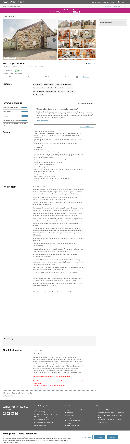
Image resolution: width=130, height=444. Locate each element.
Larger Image (10, 57)
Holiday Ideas (117, 6)
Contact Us (106, 2)
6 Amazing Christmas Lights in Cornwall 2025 (111, 412)
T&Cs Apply (76, 12)
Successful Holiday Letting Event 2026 (109, 410)
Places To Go (108, 6)
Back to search (10, 16)
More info (69, 423)
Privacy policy (71, 412)
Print (95, 63)
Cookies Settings (87, 437)
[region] (65, 437)
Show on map (86, 77)
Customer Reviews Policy (74, 420)
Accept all (112, 437)
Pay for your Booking (73, 425)
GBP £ (113, 2)
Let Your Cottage (96, 2)
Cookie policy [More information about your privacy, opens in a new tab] (14, 442)
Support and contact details (75, 410)
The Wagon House (14, 63)
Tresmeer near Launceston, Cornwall (24, 66)
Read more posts (103, 422)
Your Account (122, 2)
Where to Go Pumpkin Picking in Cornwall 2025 (110, 416)
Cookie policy (71, 415)
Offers (124, 6)
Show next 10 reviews (87, 127)
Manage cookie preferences (75, 418)
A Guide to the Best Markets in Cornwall (109, 419)
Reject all (99, 437)
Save (89, 63)
